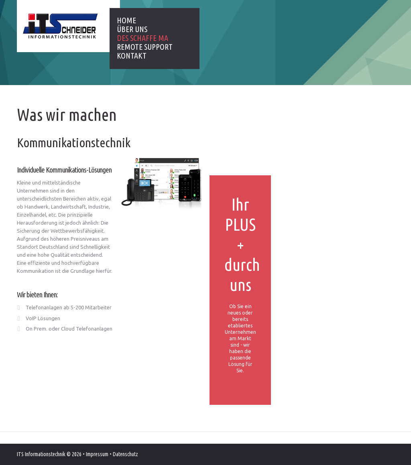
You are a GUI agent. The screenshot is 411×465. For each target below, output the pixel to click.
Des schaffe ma (142, 38)
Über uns (132, 29)
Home (126, 20)
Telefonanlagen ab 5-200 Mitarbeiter (69, 307)
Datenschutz (125, 454)
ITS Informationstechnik (41, 454)
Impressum (97, 454)
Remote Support (145, 47)
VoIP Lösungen (43, 318)
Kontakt (131, 55)
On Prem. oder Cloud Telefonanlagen (69, 328)
